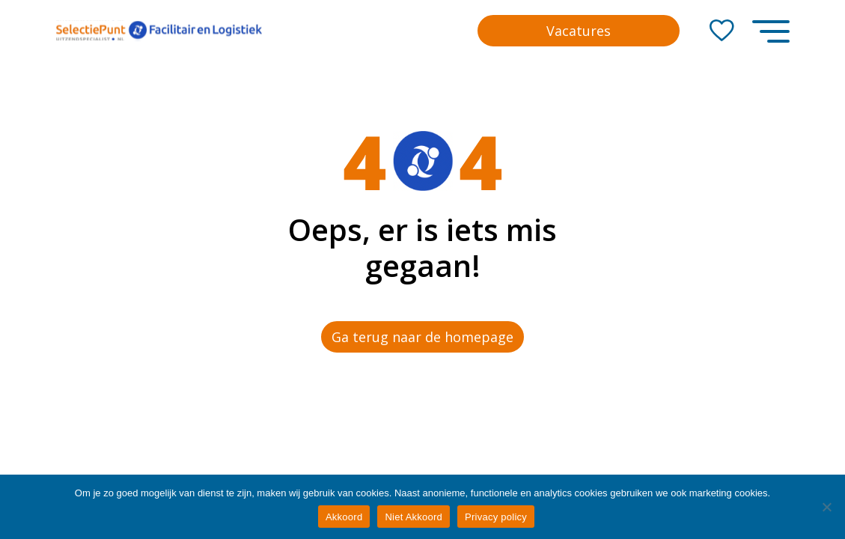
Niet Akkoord (413, 517)
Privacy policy (496, 517)
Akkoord (344, 517)
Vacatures (578, 31)
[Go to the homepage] (159, 31)
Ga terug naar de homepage (422, 337)
